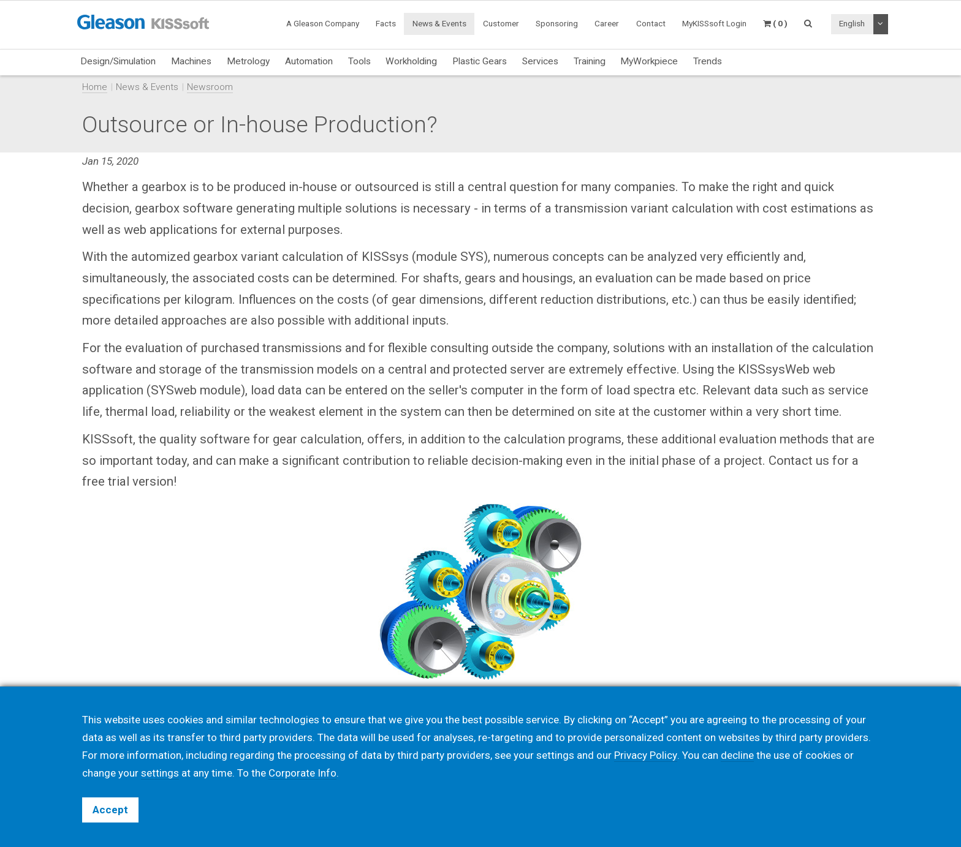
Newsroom (210, 86)
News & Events (439, 23)
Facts (386, 23)
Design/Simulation (118, 61)
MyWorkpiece (649, 61)
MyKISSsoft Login (714, 23)
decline (736, 755)
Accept (110, 810)
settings (160, 773)
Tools (359, 61)
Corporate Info (302, 773)
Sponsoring (557, 23)
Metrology (248, 61)
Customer (501, 23)
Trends (707, 61)
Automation (309, 61)
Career (606, 23)
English (852, 23)
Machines (191, 61)
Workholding (411, 61)
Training (590, 61)
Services (540, 61)
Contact (651, 23)
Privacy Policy (645, 755)
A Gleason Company (322, 23)
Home (94, 86)
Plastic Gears (479, 61)
